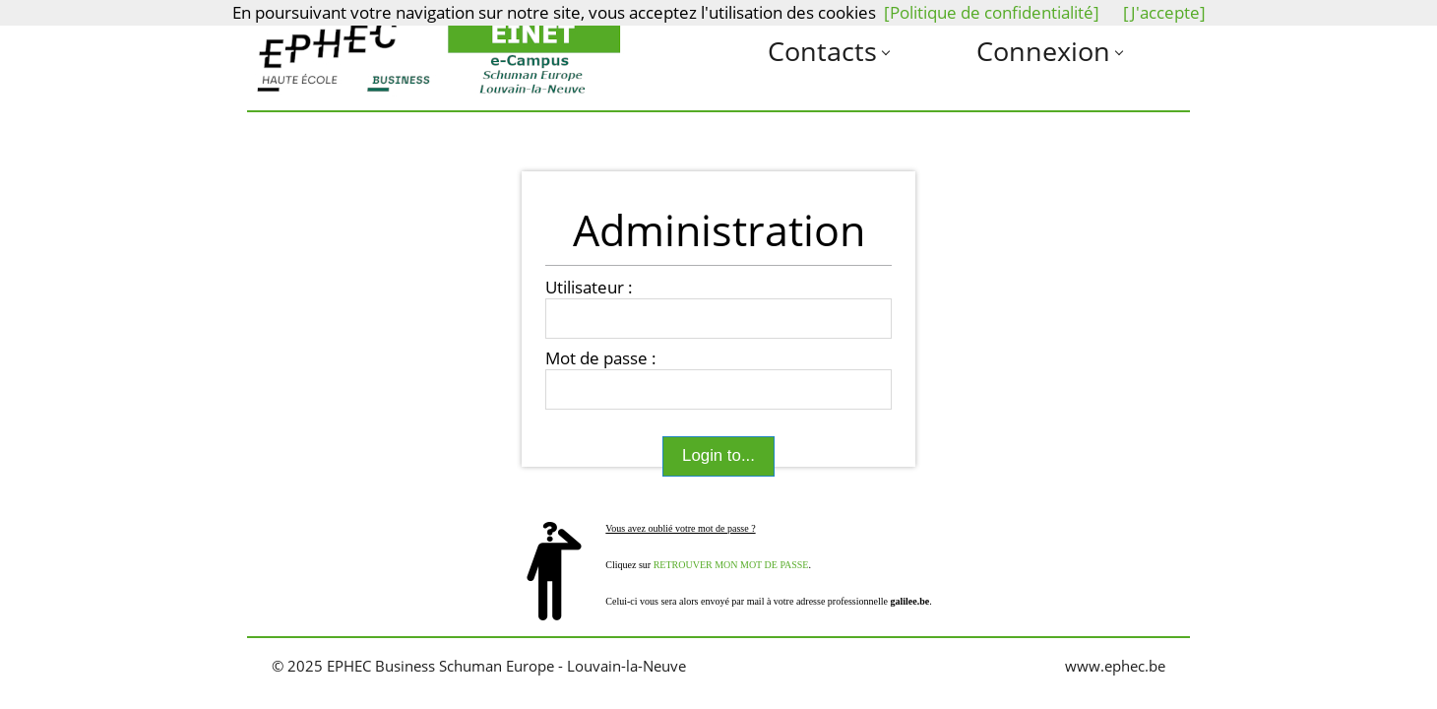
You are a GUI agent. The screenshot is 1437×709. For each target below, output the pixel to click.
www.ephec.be (1115, 666)
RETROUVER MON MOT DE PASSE (731, 564)
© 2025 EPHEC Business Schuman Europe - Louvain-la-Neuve (479, 666)
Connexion (1043, 50)
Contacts (822, 50)
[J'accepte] (1164, 12)
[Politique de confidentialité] (991, 12)
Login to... (718, 456)
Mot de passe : (600, 359)
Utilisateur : (589, 288)
